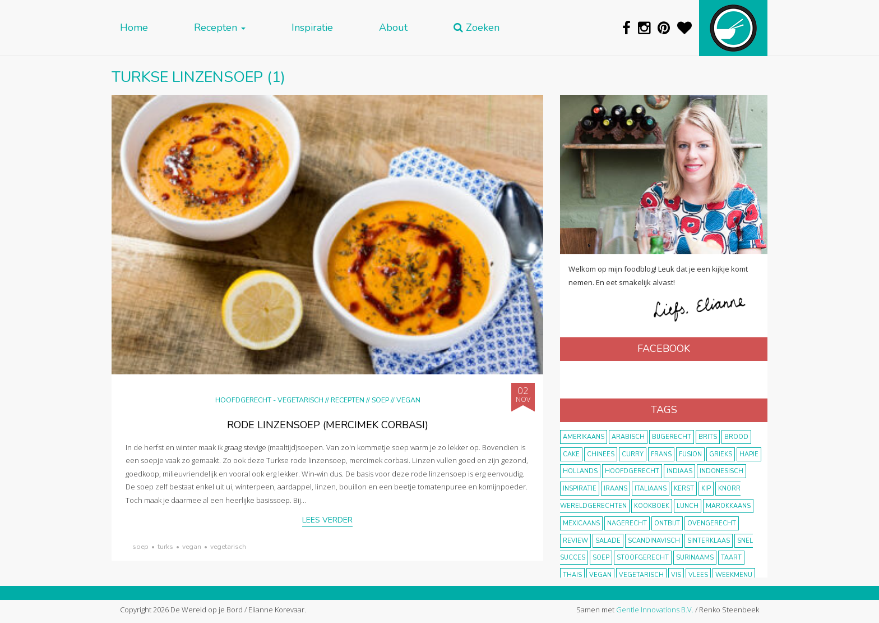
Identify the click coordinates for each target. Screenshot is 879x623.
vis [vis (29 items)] (676, 575)
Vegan (408, 400)
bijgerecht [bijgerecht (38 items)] (671, 437)
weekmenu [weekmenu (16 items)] (733, 575)
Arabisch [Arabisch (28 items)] (628, 437)
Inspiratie (312, 27)
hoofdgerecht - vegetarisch (269, 400)
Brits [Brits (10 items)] (707, 437)
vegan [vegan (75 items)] (600, 575)
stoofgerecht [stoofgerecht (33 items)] (643, 557)
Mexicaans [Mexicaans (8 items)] (581, 523)
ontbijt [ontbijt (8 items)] (667, 523)
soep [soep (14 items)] (601, 557)
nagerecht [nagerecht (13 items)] (627, 523)
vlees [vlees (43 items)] (698, 575)
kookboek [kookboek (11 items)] (651, 506)
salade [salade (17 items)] (608, 541)
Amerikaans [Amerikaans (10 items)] (583, 437)
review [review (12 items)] (575, 541)
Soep (380, 400)
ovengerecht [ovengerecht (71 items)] (711, 523)
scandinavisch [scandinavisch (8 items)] (654, 541)
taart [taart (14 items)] (731, 557)
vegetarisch (228, 546)
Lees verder (327, 520)
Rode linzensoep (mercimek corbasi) (327, 425)
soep (140, 546)
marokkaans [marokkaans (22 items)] (728, 506)
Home (134, 27)
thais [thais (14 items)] (572, 575)
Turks (165, 546)
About (393, 27)
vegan (191, 546)
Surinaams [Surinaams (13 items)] (695, 557)
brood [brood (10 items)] (736, 437)
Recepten (220, 27)
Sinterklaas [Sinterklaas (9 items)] (708, 541)
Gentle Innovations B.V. (654, 609)
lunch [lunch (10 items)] (687, 506)
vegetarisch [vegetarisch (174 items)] (641, 575)
